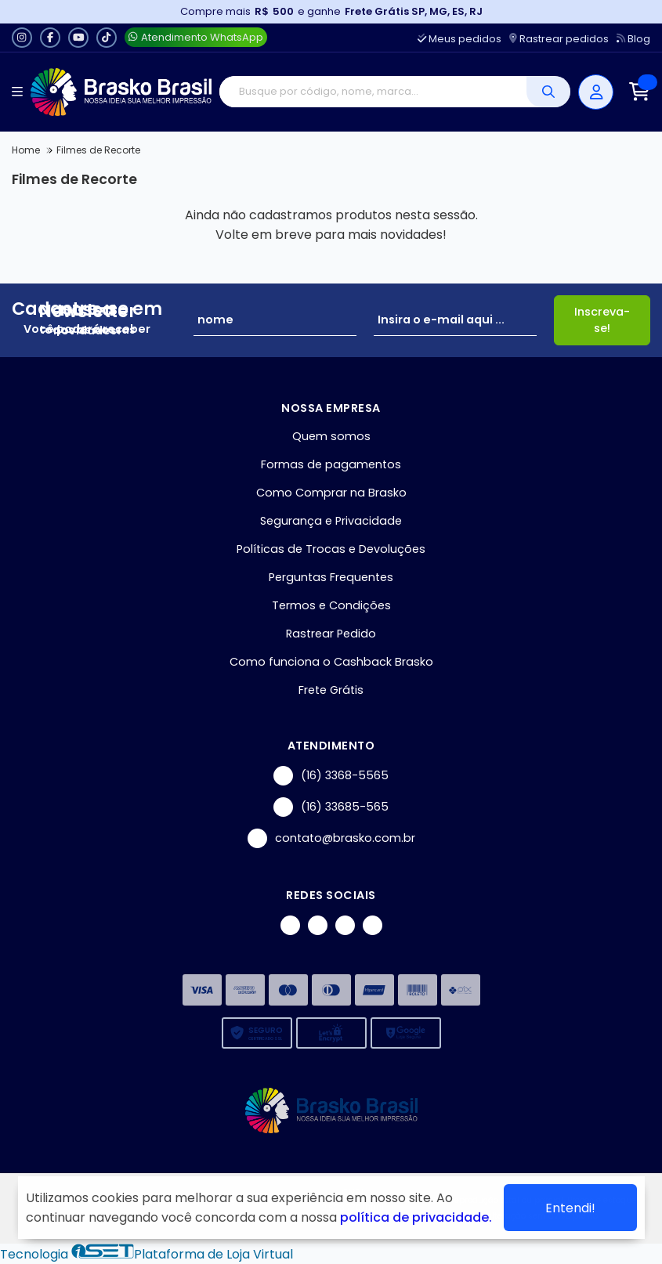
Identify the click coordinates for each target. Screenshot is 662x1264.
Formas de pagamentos (331, 464)
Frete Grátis (331, 690)
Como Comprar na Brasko (331, 492)
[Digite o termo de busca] (372, 91)
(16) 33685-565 (331, 807)
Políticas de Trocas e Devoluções (331, 549)
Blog (633, 38)
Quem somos (331, 436)
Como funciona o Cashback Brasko (331, 662)
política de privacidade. (416, 1217)
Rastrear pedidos (559, 38)
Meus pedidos (459, 38)
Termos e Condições (331, 605)
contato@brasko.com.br (331, 838)
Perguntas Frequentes (331, 577)
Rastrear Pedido (331, 633)
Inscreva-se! (602, 320)
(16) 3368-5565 (331, 775)
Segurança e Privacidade (331, 521)
